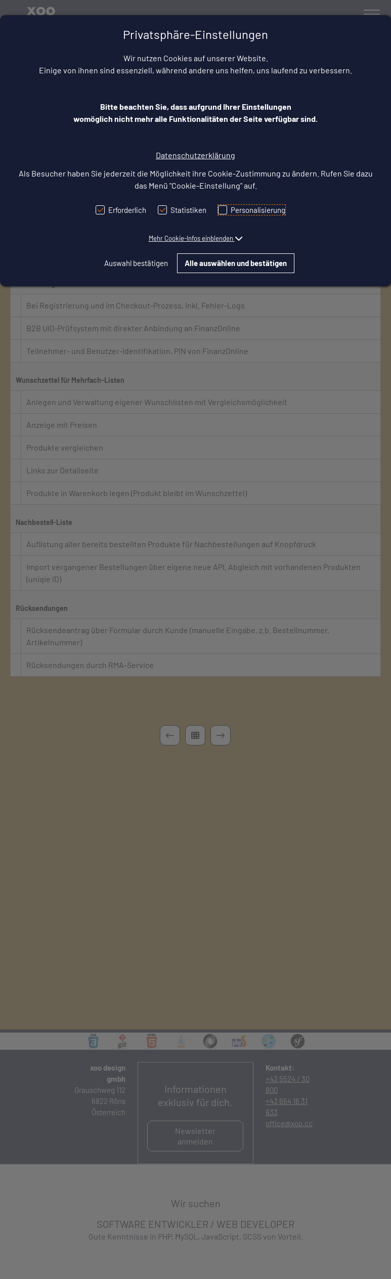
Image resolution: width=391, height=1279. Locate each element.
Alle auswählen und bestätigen (236, 263)
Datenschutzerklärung (195, 155)
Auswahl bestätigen (136, 263)
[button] (196, 238)
